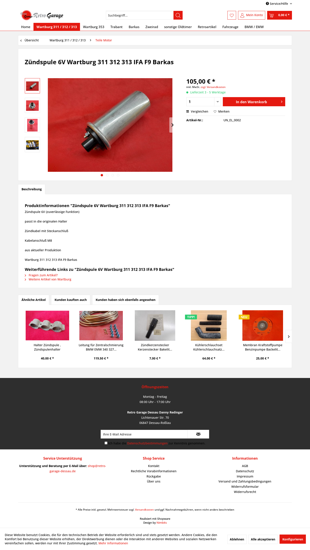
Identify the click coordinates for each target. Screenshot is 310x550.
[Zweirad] (151, 27)
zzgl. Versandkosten (213, 87)
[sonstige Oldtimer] (178, 27)
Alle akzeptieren (263, 539)
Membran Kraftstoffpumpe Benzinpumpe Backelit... (262, 347)
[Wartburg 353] (93, 27)
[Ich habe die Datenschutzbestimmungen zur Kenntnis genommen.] (106, 443)
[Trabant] (116, 27)
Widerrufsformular (245, 486)
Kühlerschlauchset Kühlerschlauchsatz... (209, 347)
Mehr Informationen (113, 543)
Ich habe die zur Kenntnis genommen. (156, 443)
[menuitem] (144, 15)
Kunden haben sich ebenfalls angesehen (125, 300)
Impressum (245, 476)
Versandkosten (144, 509)
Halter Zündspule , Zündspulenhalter (47, 347)
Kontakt (153, 466)
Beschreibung (32, 189)
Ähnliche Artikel (34, 300)
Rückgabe (154, 476)
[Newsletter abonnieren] (198, 434)
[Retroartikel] (207, 27)
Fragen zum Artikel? (41, 275)
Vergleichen (197, 111)
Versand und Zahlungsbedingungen (244, 481)
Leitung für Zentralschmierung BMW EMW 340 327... (101, 347)
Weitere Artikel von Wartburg (48, 279)
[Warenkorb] (279, 15)
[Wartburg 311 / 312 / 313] (56, 27)
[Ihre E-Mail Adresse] (144, 434)
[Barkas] (134, 27)
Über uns (153, 481)
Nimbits (162, 523)
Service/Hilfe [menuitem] (277, 4)
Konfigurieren (292, 539)
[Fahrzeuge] (230, 27)
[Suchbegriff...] (144, 15)
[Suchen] (178, 15)
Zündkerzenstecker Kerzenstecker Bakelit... (155, 347)
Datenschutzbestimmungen (147, 443)
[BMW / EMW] (254, 27)
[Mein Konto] (251, 15)
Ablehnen (237, 539)
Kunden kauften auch (71, 300)
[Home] (25, 27)
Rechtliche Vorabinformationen (154, 471)
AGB (245, 466)
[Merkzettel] (231, 15)
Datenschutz (245, 471)
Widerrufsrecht (245, 492)
